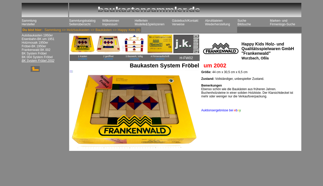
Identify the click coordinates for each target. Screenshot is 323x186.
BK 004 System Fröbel (37, 57)
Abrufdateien (214, 20)
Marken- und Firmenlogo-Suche (282, 22)
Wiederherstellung (217, 24)
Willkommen (110, 20)
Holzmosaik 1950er (35, 42)
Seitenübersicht (80, 24)
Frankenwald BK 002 (36, 50)
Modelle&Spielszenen (149, 24)
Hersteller (28, 24)
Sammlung (29, 20)
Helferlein (141, 20)
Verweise (178, 24)
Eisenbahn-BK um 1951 (38, 39)
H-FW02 (186, 58)
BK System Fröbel (34, 53)
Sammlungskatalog (82, 20)
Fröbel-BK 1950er (34, 46)
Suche (241, 20)
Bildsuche (244, 24)
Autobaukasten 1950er (37, 35)
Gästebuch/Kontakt (185, 20)
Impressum (109, 24)
